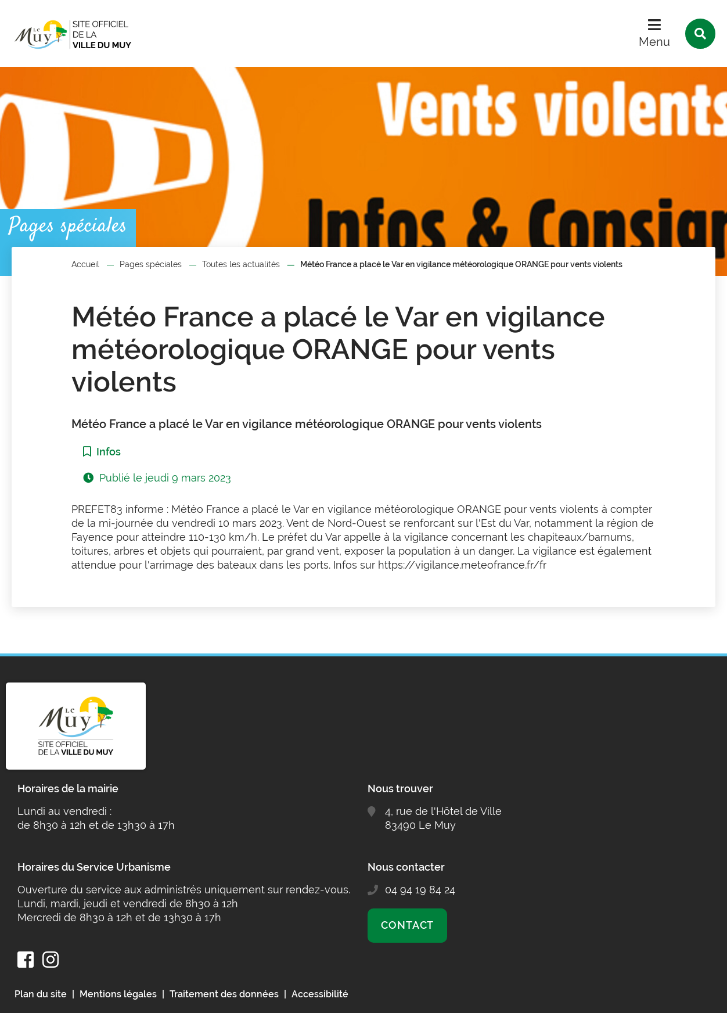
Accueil (85, 264)
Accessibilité (319, 994)
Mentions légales (118, 994)
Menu (654, 42)
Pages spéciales (151, 264)
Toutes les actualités (241, 264)
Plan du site (41, 994)
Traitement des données (224, 994)
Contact (407, 925)
